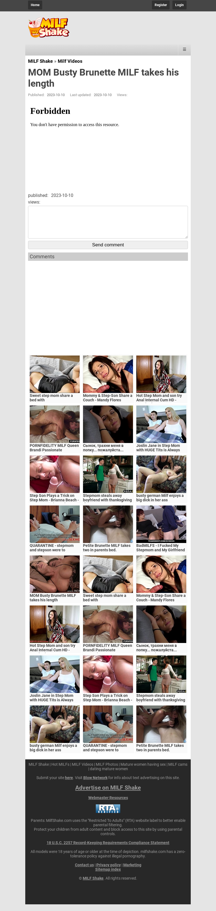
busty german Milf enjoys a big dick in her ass (160, 504)
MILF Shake (40, 61)
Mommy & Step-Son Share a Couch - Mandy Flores (107, 404)
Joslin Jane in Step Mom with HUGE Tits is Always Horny (158, 456)
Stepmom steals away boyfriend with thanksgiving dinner (107, 506)
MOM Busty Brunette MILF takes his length (53, 604)
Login (179, 5)
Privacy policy (108, 871)
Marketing (132, 871)
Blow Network (95, 784)
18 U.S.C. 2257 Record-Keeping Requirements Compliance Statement (108, 849)
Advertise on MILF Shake (108, 794)
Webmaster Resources (108, 804)
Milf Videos (70, 61)
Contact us (84, 871)
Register (161, 5)
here (69, 784)
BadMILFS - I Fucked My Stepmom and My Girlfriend (160, 554)
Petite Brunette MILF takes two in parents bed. (106, 554)
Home (35, 5)
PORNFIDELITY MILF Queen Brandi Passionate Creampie (54, 456)
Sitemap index (108, 876)
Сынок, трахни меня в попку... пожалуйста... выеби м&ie (103, 456)
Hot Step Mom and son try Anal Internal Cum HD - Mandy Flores (159, 406)
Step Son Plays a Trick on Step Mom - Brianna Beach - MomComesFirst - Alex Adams (54, 509)
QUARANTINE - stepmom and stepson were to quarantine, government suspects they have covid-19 (55, 559)
